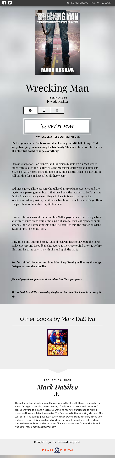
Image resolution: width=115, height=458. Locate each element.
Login (106, 3)
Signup (95, 3)
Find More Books (77, 3)
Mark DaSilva (59, 101)
